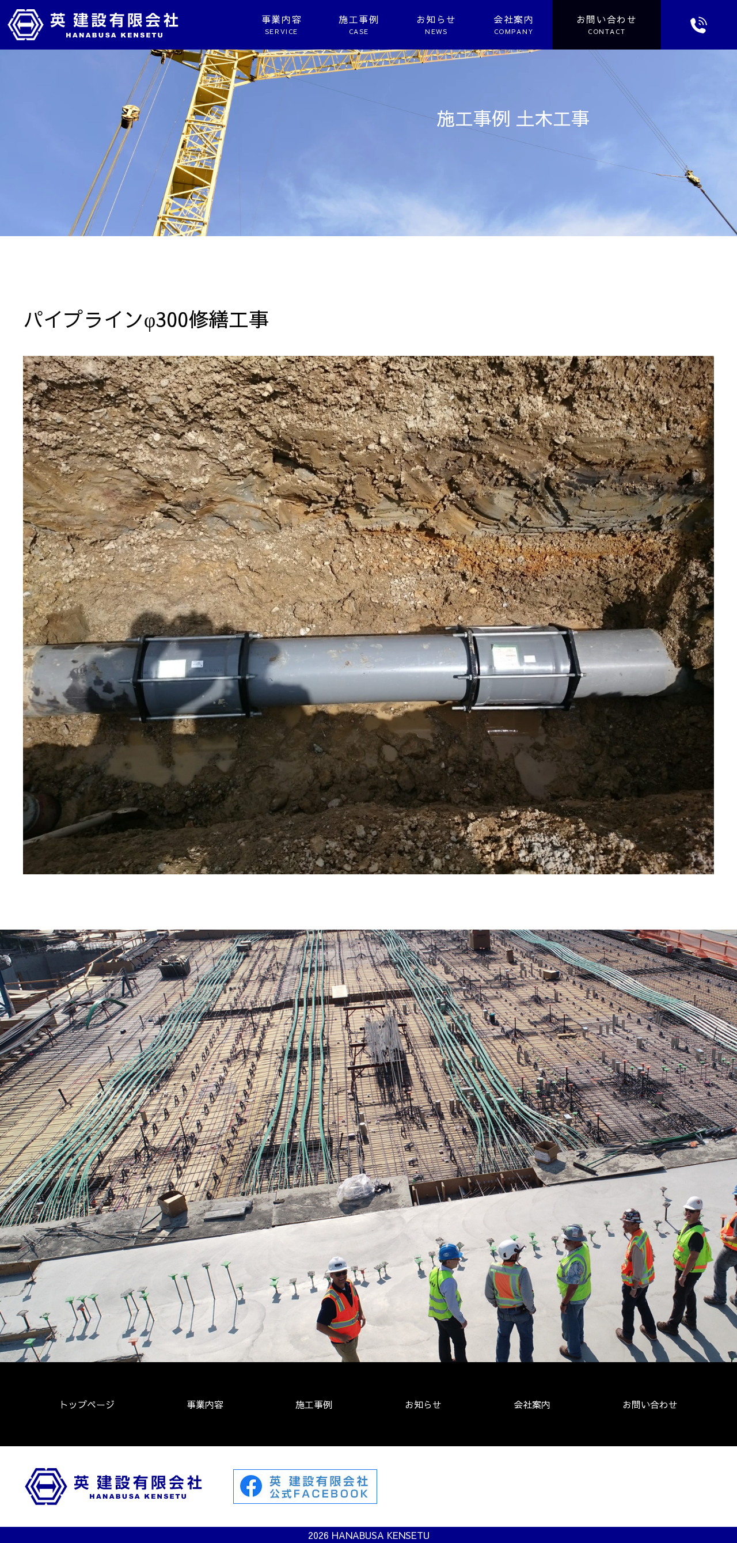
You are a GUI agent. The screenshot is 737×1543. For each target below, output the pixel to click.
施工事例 (351, 24)
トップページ (87, 1404)
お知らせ (429, 24)
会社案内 (506, 24)
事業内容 (274, 24)
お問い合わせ (650, 1404)
